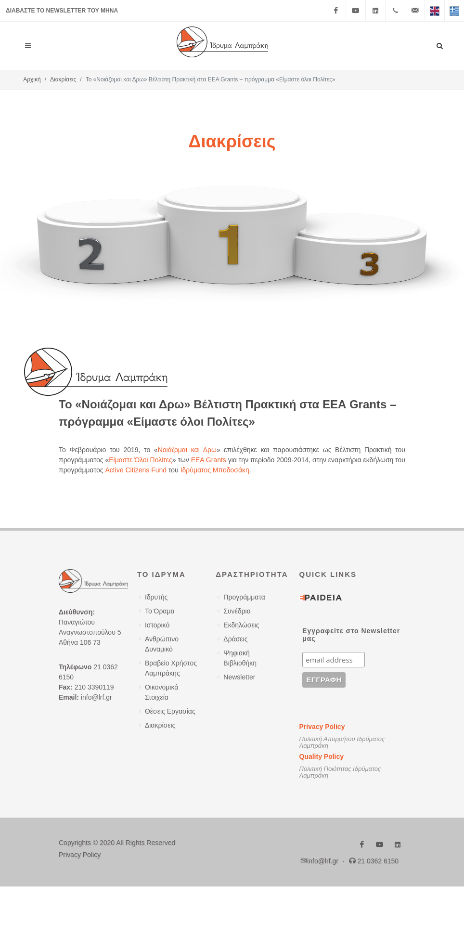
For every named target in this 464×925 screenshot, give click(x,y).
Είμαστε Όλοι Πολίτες (140, 460)
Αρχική (31, 79)
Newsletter (239, 677)
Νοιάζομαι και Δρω (187, 450)
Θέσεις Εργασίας (170, 711)
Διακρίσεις (63, 79)
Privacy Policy (322, 726)
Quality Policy (321, 756)
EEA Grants (208, 460)
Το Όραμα (160, 611)
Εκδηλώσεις (241, 625)
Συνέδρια (237, 611)
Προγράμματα (244, 597)
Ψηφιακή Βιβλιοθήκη (240, 658)
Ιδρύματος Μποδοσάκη (214, 470)
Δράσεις (235, 639)
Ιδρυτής (156, 597)
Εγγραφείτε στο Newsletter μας (351, 634)
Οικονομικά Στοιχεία (162, 692)
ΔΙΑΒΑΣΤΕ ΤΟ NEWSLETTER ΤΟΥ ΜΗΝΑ (62, 10)
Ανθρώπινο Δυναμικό (162, 644)
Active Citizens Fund (136, 470)
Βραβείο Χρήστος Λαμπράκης (171, 668)
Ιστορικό (157, 625)
